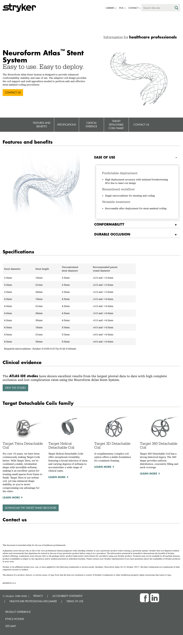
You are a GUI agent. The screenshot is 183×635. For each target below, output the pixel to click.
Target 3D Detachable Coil (112, 445)
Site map (10, 626)
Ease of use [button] (104, 157)
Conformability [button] (109, 224)
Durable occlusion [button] (112, 234)
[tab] (137, 157)
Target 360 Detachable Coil (158, 445)
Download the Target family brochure (30, 507)
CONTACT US (13, 92)
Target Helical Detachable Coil (61, 445)
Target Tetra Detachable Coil (23, 445)
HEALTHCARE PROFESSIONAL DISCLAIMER (33, 601)
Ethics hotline (14, 619)
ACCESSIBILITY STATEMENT (67, 596)
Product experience (18, 612)
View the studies (15, 387)
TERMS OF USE (74, 601)
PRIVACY (38, 596)
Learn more (11, 497)
